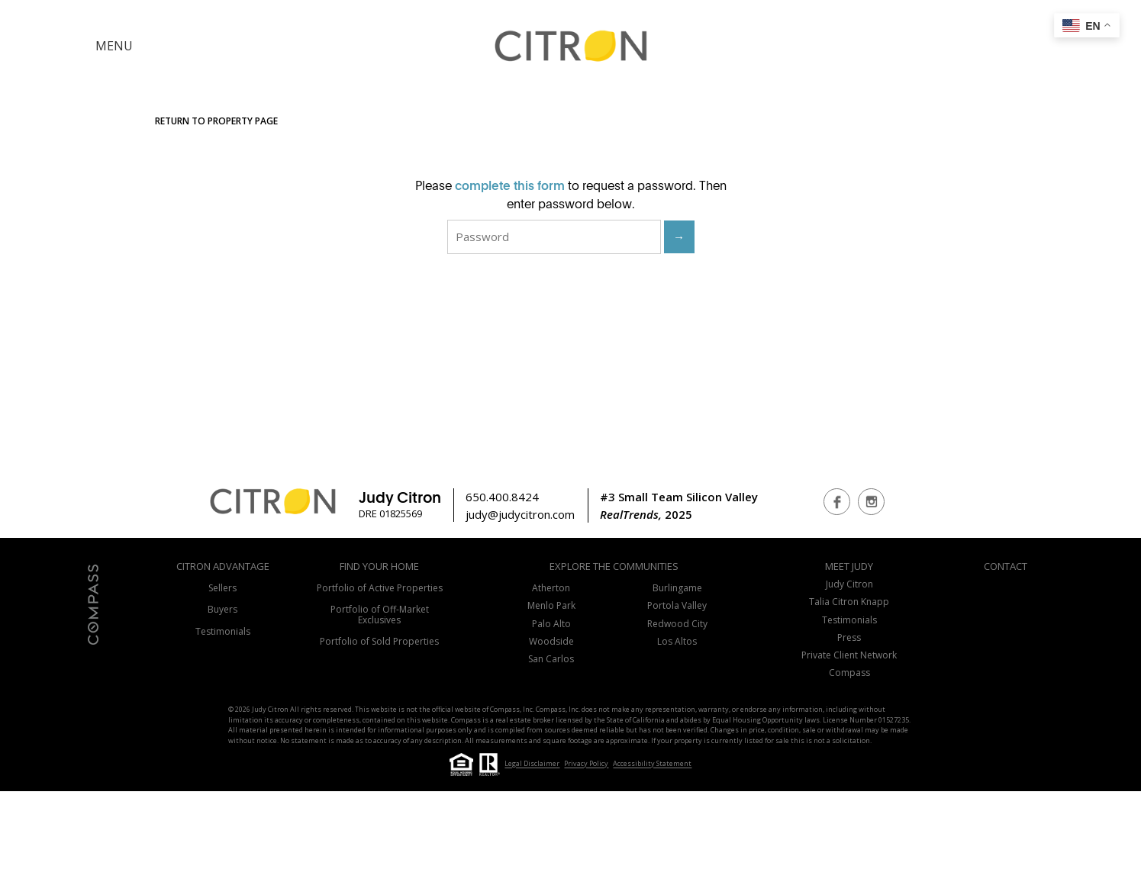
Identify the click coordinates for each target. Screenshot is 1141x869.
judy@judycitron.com (520, 514)
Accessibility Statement (652, 764)
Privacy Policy (586, 764)
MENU (114, 45)
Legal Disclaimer (531, 764)
